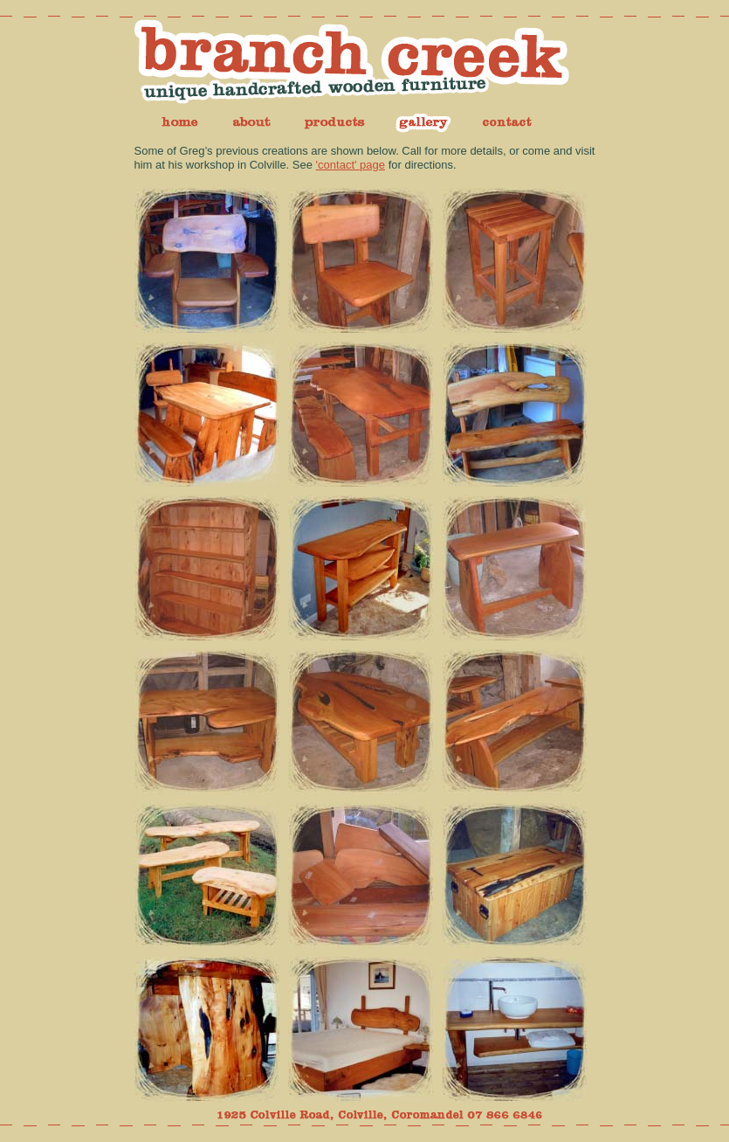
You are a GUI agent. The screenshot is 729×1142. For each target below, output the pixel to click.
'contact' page (350, 164)
